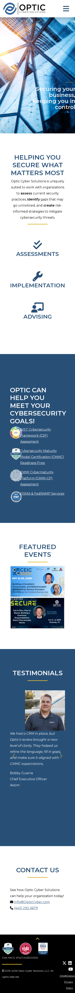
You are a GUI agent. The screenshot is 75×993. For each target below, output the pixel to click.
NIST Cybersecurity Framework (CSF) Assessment (35, 436)
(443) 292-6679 (26, 908)
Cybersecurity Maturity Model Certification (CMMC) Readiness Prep (42, 457)
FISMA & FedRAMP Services (42, 493)
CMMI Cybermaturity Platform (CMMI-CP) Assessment (37, 478)
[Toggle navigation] (66, 8)
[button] (14, 756)
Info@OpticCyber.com (32, 902)
